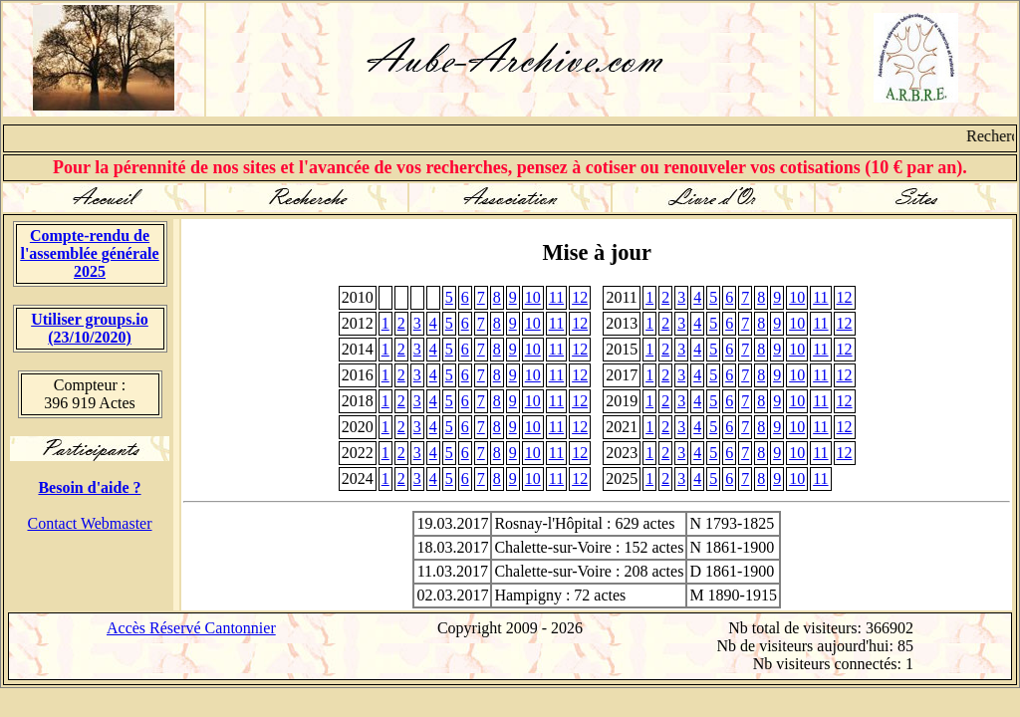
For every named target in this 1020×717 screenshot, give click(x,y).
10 (533, 297)
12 (580, 297)
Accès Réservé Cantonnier (191, 627)
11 (556, 297)
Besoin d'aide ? (89, 487)
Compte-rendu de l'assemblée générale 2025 (89, 253)
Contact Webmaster (89, 523)
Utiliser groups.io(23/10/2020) (89, 328)
